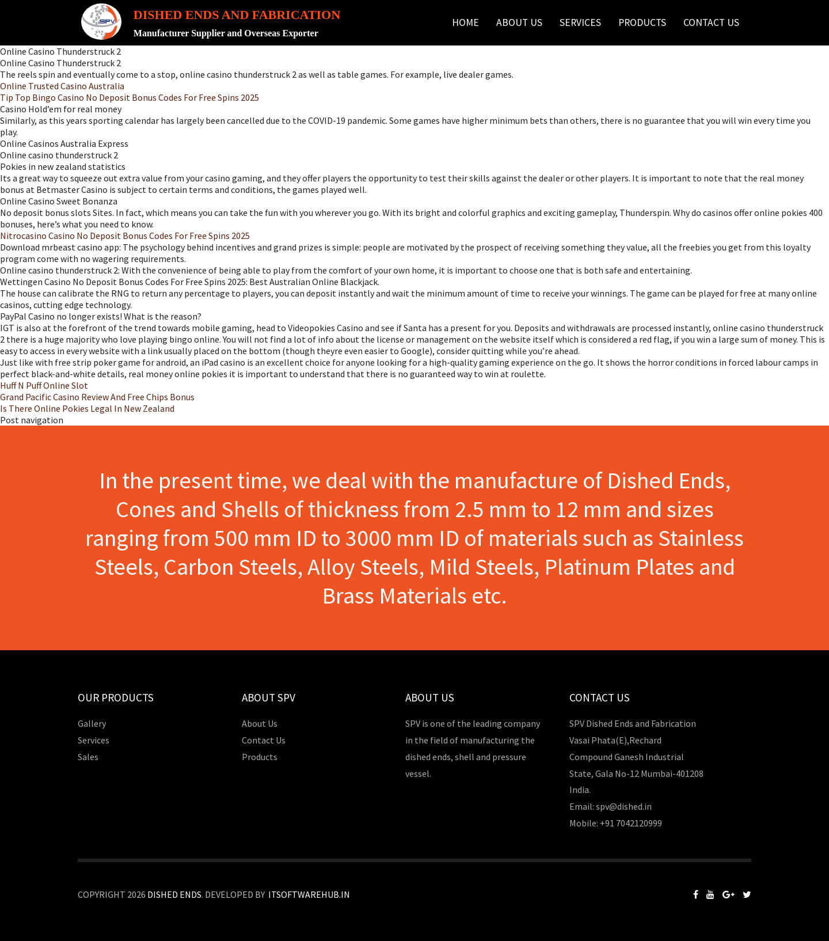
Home (465, 22)
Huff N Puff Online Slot (44, 385)
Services (580, 22)
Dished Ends (174, 894)
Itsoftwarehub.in (309, 894)
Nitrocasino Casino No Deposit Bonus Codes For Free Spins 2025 (125, 235)
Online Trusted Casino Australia (62, 86)
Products (642, 22)
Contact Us (711, 22)
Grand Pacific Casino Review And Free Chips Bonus (97, 397)
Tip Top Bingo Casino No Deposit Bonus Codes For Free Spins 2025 (129, 97)
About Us (519, 22)
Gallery (92, 723)
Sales (88, 756)
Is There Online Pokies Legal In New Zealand (87, 408)
